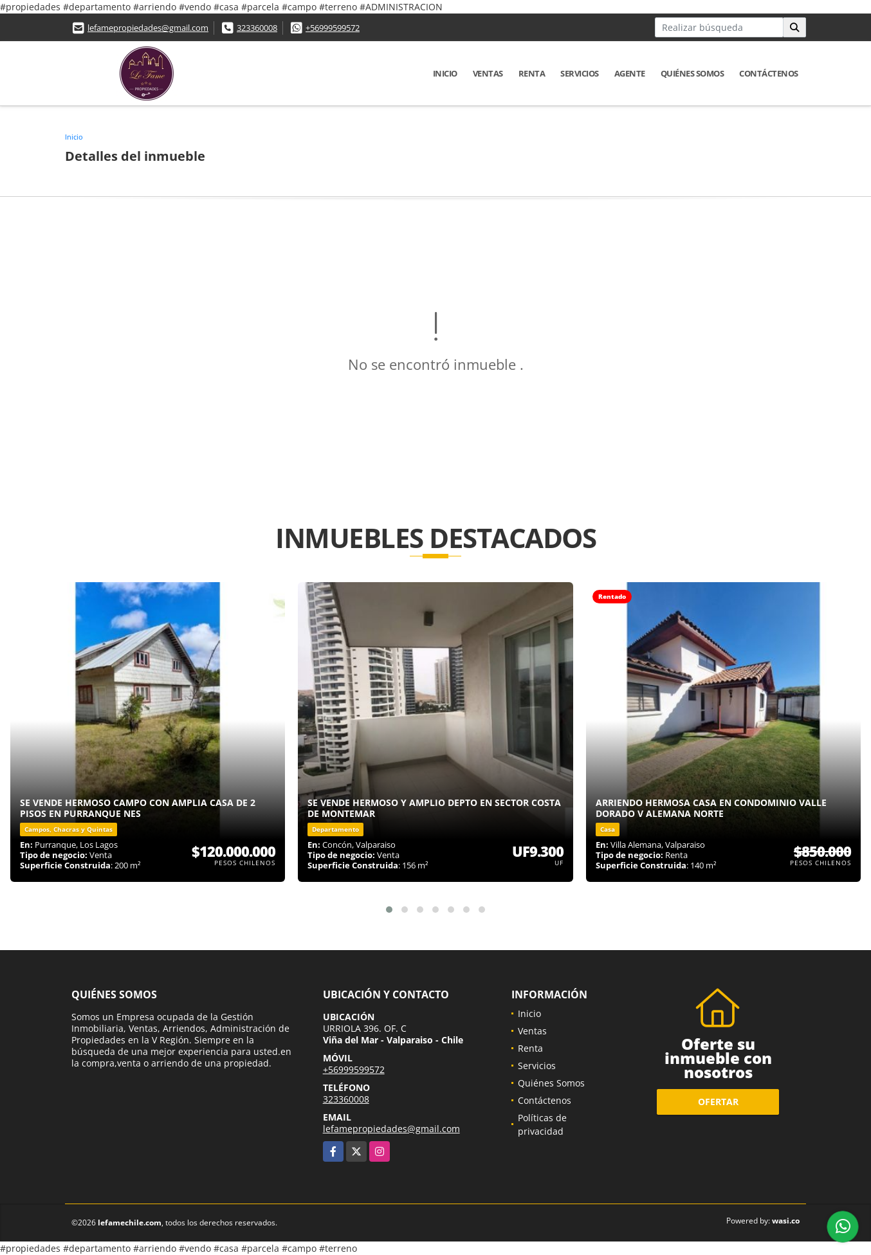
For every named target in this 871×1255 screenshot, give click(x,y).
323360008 (257, 27)
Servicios (579, 73)
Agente (629, 73)
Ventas (488, 73)
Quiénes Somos (692, 73)
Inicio (445, 73)
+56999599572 (333, 27)
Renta (532, 73)
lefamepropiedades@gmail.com (147, 27)
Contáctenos (768, 73)
